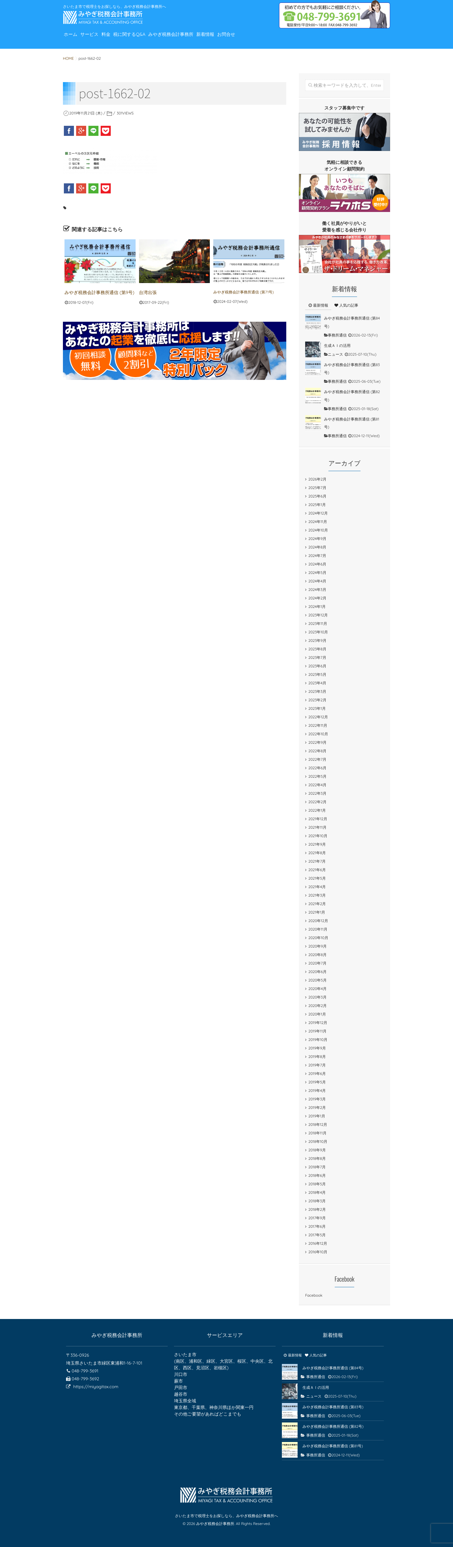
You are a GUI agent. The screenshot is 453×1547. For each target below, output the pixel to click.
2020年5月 (317, 980)
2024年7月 (317, 555)
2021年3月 (317, 895)
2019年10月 (317, 1039)
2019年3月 (317, 1099)
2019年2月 (317, 1107)
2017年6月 (317, 1226)
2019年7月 (317, 1065)
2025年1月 (317, 504)
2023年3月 (317, 691)
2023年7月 (317, 657)
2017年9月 (317, 1218)
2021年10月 (317, 835)
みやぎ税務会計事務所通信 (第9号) (94, 292)
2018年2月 (317, 1209)
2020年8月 (317, 954)
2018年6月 (317, 1175)
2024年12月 (318, 513)
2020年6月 (317, 971)
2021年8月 (317, 852)
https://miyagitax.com (95, 1386)
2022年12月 (318, 717)
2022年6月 (317, 767)
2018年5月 (317, 1184)
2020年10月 (318, 937)
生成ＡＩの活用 (337, 345)
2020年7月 (317, 963)
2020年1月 (317, 1014)
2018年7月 (317, 1167)
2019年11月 (317, 1031)
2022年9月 (317, 742)
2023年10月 (318, 632)
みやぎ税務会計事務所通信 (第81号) (332, 1446)
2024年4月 (317, 581)
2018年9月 (317, 1150)
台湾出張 (146, 292)
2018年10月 (317, 1141)
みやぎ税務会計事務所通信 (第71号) (243, 292)
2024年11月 (317, 521)
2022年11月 (317, 725)
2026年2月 (317, 479)
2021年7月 (317, 861)
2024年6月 (317, 564)
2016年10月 (317, 1251)
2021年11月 (317, 827)
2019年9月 (317, 1048)
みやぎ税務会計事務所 (197, 39)
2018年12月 (317, 1124)
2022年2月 (317, 801)
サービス (97, 39)
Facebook (313, 1295)
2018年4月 (317, 1192)
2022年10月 (318, 734)
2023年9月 (317, 640)
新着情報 (237, 39)
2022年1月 (317, 810)
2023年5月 (317, 674)
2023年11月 (317, 623)
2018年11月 (317, 1133)
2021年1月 (316, 912)
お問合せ (263, 39)
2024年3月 (317, 589)
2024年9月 (317, 538)
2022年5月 (317, 776)
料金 (119, 39)
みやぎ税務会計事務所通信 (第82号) (332, 1426)
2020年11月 (317, 929)
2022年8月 (317, 750)
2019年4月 (317, 1090)
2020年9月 (317, 946)
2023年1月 (317, 708)
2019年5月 (317, 1082)
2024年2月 (317, 598)
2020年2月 (317, 1005)
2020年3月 (317, 997)
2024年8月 (317, 547)
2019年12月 (317, 1022)
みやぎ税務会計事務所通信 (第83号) (332, 1407)
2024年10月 (318, 530)
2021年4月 (317, 886)
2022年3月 (317, 793)
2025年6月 (317, 496)
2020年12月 (318, 920)
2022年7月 (317, 759)
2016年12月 (317, 1243)
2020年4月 (317, 988)
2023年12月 (318, 615)
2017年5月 (317, 1235)
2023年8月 (317, 649)
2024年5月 (317, 572)
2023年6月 (317, 666)
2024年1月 (317, 606)
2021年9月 (317, 844)
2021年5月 (317, 878)
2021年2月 (317, 903)
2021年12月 (317, 818)
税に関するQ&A (148, 39)
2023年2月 (317, 700)
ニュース (335, 354)
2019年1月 (316, 1116)
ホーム (73, 39)
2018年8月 (317, 1158)
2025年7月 (317, 487)
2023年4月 (317, 683)
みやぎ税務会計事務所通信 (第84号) (332, 1368)
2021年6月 (317, 869)
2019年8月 (317, 1056)
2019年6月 (317, 1073)
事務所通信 (337, 335)
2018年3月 (317, 1201)
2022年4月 (317, 784)
